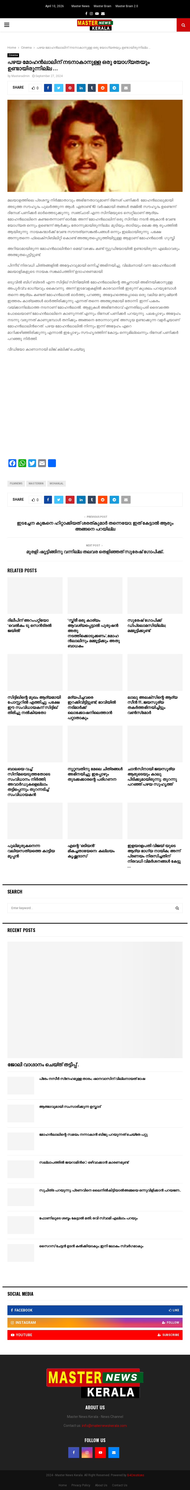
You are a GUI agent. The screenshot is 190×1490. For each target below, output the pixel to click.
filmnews (16, 483)
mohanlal (56, 483)
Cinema (13, 55)
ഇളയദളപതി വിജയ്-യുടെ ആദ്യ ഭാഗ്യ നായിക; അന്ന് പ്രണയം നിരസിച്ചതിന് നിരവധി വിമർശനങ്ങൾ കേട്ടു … (154, 856)
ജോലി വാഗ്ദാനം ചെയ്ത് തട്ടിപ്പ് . (43, 1065)
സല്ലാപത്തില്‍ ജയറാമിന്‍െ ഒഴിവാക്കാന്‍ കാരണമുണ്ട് (83, 1162)
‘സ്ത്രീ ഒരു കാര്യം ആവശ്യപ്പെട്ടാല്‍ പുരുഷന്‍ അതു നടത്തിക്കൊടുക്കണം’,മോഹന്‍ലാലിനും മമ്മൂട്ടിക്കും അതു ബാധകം (94, 633)
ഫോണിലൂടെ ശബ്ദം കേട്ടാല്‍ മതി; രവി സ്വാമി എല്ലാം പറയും (88, 1218)
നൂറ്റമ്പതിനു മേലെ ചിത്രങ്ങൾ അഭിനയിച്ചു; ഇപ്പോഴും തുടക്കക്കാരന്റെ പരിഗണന (95, 774)
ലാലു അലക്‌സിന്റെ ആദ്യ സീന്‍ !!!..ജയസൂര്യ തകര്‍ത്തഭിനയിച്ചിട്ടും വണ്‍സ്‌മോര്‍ (152, 705)
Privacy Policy (80, 1485)
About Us (101, 1485)
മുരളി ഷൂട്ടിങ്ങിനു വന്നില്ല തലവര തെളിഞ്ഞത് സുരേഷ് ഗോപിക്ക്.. (95, 552)
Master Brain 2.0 (127, 6)
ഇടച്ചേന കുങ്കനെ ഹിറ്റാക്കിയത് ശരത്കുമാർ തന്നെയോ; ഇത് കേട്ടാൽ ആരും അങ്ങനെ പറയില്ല (95, 526)
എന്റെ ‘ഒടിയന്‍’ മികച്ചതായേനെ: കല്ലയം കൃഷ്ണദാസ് (91, 851)
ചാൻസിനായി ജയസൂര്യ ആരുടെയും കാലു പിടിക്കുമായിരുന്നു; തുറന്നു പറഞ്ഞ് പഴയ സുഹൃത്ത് (152, 777)
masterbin (36, 483)
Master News (80, 6)
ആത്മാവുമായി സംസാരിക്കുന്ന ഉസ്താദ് (70, 1107)
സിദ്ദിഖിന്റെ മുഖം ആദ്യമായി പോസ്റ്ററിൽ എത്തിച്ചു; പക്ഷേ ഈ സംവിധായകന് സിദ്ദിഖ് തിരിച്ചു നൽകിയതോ (34, 705)
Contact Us (119, 1485)
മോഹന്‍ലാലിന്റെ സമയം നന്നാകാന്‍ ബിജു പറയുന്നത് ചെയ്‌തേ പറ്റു (93, 1134)
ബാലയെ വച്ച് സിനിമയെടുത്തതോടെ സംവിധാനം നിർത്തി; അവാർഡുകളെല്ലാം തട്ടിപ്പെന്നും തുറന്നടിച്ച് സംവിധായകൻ (28, 782)
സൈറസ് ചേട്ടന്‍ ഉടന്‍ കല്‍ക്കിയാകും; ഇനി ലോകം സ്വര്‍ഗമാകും (91, 1246)
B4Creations (135, 1475)
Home (63, 1485)
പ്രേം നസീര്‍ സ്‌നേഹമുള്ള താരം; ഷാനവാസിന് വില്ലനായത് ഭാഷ (92, 1079)
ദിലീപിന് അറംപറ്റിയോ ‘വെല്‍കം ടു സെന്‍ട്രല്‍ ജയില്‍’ (29, 625)
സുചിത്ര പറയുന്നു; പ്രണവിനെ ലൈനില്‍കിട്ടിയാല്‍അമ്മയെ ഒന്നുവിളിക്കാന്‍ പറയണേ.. (110, 1190)
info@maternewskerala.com (104, 1426)
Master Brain (102, 6)
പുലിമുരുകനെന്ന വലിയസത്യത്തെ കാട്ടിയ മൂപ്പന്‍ (31, 851)
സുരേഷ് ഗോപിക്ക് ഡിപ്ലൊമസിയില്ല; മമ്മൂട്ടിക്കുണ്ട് (146, 625)
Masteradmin (20, 76)
